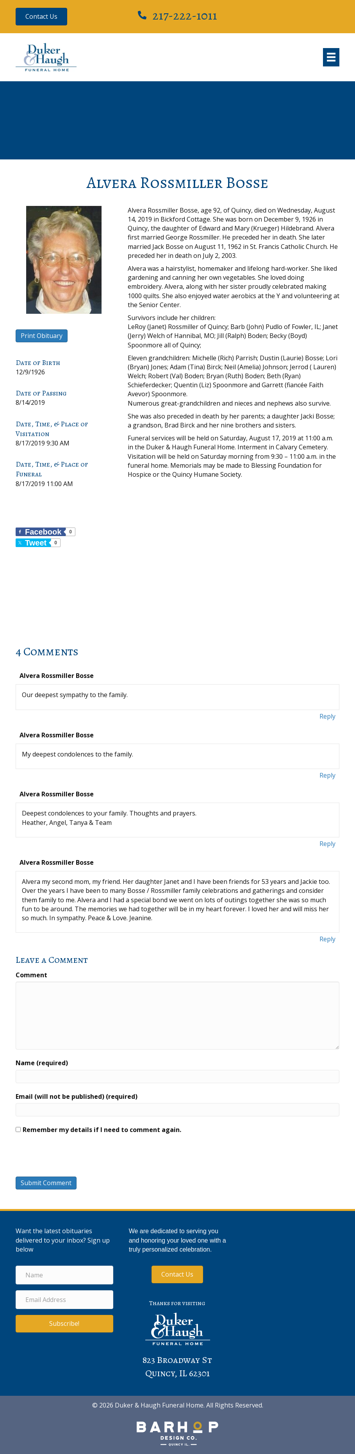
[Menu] (331, 57)
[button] (64, 1323)
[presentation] (69, 1157)
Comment (31, 975)
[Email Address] (64, 1299)
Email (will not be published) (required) (76, 1096)
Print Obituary (41, 335)
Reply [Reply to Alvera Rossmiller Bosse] (327, 716)
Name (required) (42, 1063)
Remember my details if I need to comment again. (102, 1129)
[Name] (64, 1275)
